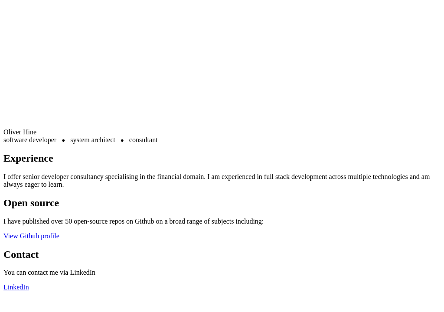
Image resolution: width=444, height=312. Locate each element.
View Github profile (31, 236)
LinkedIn (16, 287)
